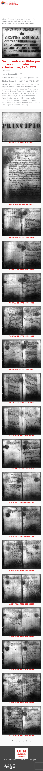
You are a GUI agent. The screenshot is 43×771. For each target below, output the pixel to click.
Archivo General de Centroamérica (21, 19)
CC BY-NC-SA (9, 764)
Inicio (4, 19)
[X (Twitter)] (14, 767)
